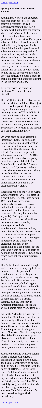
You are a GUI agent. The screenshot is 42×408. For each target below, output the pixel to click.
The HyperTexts (9, 2)
